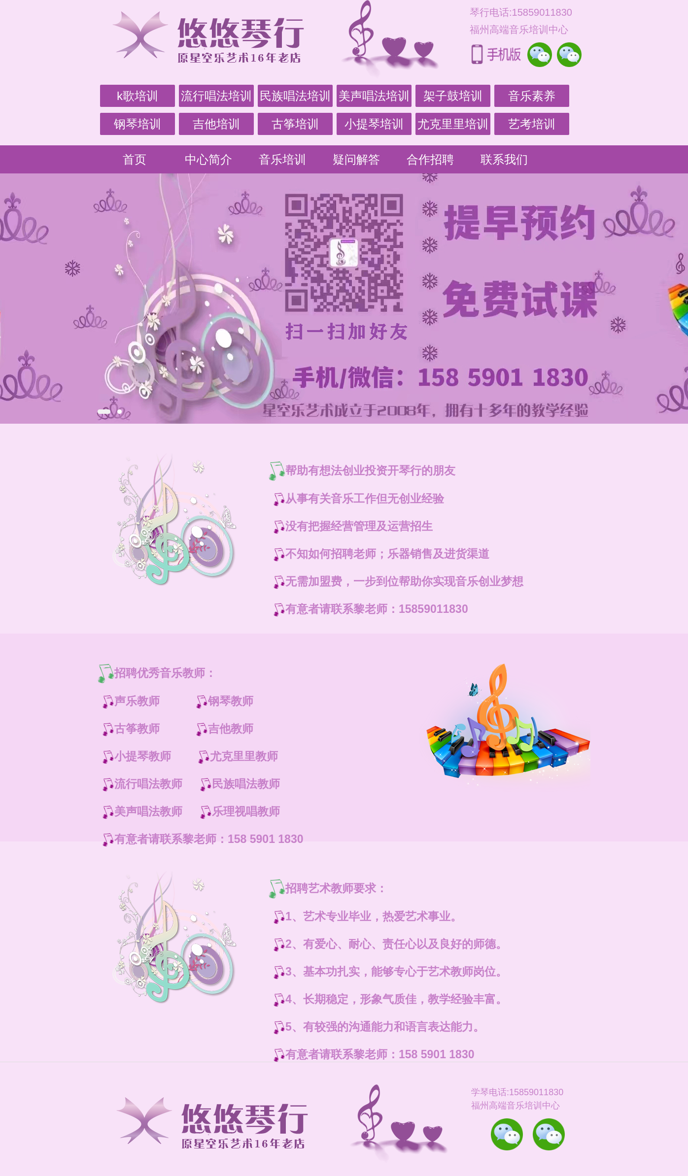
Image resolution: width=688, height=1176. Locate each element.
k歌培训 (137, 95)
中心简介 (208, 159)
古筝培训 (295, 124)
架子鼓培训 (452, 95)
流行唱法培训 (216, 95)
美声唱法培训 (374, 95)
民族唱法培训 (295, 95)
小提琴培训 (374, 124)
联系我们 (504, 159)
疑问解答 (356, 159)
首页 (134, 159)
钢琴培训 (137, 124)
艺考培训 (531, 124)
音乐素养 (531, 95)
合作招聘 (430, 159)
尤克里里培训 (452, 124)
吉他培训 (216, 124)
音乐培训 (282, 159)
